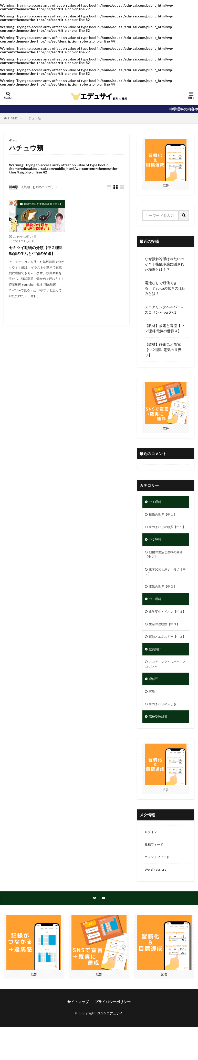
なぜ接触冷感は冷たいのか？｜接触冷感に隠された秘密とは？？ (164, 264)
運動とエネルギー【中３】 (165, 660)
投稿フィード (155, 877)
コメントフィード (159, 890)
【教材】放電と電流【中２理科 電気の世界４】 (164, 328)
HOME (13, 118)
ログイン (152, 864)
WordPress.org (157, 904)
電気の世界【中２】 (165, 598)
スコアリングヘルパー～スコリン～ (165, 692)
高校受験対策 (159, 748)
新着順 (14, 186)
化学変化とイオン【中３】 (165, 628)
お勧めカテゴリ (48, 186)
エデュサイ (114, 1048)
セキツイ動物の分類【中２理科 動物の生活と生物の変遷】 (36, 250)
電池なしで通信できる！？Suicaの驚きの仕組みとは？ (165, 288)
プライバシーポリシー (113, 1037)
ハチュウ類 (33, 118)
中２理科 (156, 548)
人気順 (27, 186)
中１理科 (156, 502)
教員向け (156, 676)
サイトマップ (78, 1037)
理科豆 (154, 708)
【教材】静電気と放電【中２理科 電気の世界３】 (163, 349)
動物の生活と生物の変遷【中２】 (43, 204)
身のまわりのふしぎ (165, 734)
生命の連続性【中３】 (167, 644)
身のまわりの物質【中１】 (165, 532)
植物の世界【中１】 (165, 515)
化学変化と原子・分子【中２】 (165, 582)
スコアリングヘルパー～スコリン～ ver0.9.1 (164, 309)
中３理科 (156, 612)
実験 (152, 721)
